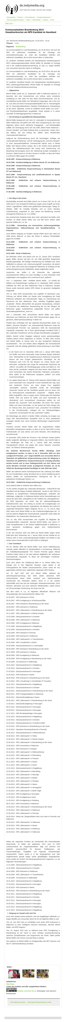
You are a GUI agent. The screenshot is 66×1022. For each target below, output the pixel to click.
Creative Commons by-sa (26, 991)
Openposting (11, 17)
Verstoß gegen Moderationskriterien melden (39, 1002)
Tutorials (20, 17)
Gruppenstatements (43, 17)
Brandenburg (21, 47)
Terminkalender (30, 17)
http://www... (10, 984)
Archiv (52, 20)
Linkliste (45, 20)
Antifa (17, 43)
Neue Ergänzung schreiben (18, 1002)
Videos (28, 20)
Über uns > (9, 23)
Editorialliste (37, 20)
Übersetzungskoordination (15, 20)
